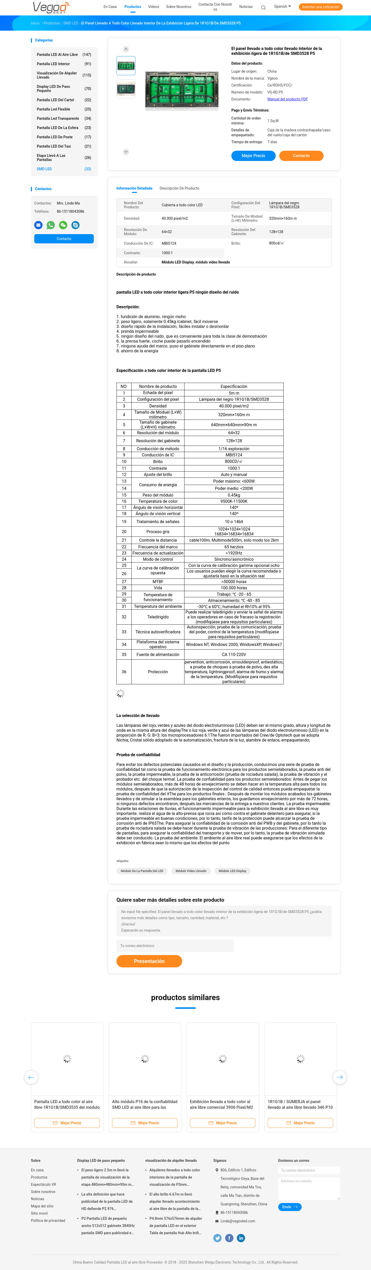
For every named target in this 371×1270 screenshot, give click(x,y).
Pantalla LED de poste (64, 137)
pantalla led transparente (64, 118)
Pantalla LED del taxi (64, 146)
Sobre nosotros (43, 1192)
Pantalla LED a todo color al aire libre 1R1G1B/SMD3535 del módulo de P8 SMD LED (67, 1107)
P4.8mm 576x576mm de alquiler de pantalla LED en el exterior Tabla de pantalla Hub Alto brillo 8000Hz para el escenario (175, 1226)
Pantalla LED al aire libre (64, 54)
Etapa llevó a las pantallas (64, 158)
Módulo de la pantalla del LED (142, 871)
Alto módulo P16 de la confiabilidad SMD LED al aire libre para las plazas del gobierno (145, 1107)
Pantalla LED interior (64, 63)
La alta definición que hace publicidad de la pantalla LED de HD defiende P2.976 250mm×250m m (107, 1202)
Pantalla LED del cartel (64, 100)
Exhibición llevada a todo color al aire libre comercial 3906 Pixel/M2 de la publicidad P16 (221, 1107)
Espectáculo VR (43, 1184)
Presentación (149, 961)
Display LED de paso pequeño (64, 88)
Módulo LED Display (232, 871)
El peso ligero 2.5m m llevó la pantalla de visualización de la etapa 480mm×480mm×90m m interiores (106, 1178)
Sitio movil (39, 1213)
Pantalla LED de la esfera (64, 127)
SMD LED (64, 169)
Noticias (37, 1199)
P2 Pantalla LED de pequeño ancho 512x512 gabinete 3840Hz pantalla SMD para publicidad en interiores (108, 1226)
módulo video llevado (191, 871)
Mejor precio (253, 155)
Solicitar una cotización (320, 7)
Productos (39, 1177)
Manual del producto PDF (287, 99)
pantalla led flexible (64, 109)
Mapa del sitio (42, 1206)
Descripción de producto (179, 188)
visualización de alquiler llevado (64, 75)
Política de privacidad (48, 1220)
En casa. (38, 1170)
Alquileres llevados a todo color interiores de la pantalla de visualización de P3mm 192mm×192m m (174, 1178)
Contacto (64, 239)
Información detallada (134, 188)
